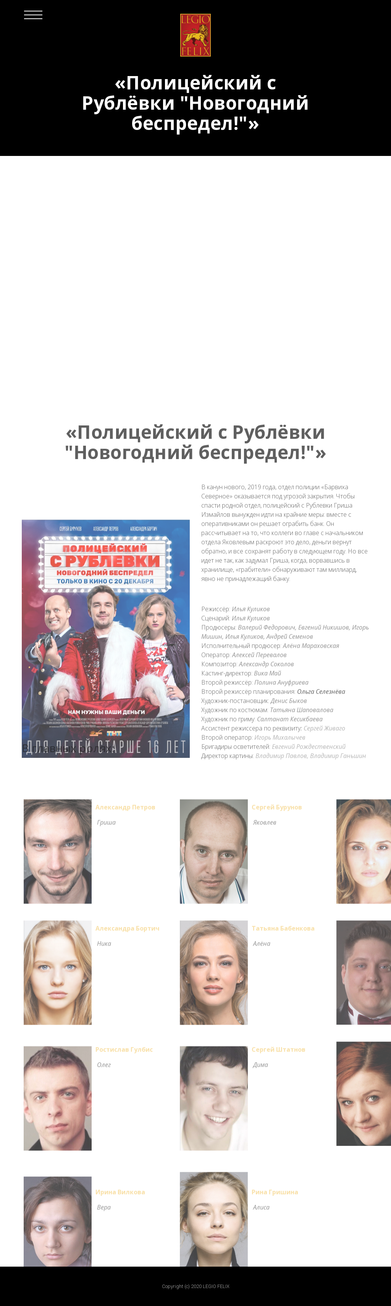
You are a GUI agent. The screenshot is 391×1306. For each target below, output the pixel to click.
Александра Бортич (127, 931)
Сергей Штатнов (278, 1052)
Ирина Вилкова (120, 1195)
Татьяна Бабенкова (283, 931)
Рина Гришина (275, 1195)
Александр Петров (125, 810)
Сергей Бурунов (277, 810)
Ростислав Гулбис (124, 1052)
